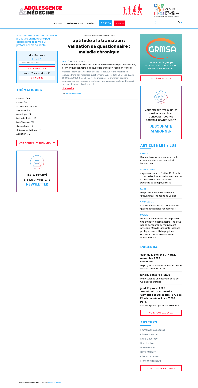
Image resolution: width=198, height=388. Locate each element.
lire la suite (68, 88)
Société (144, 215)
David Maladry (148, 352)
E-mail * (36, 59)
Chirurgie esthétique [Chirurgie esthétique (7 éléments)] (28, 130)
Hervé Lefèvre (147, 347)
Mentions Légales (54, 382)
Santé (65, 61)
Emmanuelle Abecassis (152, 330)
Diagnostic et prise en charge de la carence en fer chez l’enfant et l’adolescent (159, 160)
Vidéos (91, 23)
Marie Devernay (149, 338)
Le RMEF (119, 23)
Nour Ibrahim (147, 343)
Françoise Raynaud (150, 360)
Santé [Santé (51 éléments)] (21, 102)
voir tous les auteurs (161, 368)
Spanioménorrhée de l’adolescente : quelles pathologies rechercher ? (160, 207)
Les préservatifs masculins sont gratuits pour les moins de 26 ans (158, 194)
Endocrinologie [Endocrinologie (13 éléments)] (26, 118)
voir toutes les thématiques (37, 143)
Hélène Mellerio (73, 93)
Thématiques (75, 23)
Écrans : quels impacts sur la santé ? (159, 305)
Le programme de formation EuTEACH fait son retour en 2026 (161, 267)
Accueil (58, 23)
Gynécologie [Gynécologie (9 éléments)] (24, 126)
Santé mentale (148, 169)
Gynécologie (147, 202)
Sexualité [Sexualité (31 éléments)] (23, 110)
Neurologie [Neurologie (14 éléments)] (24, 114)
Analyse (144, 153)
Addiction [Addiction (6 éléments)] (23, 133)
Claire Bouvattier (149, 334)
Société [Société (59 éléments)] (23, 98)
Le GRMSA (105, 23)
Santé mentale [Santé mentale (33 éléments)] (26, 106)
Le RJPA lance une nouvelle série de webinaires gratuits (159, 280)
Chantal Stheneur (149, 356)
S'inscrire (37, 77)
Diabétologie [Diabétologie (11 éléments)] (25, 122)
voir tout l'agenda (161, 312)
